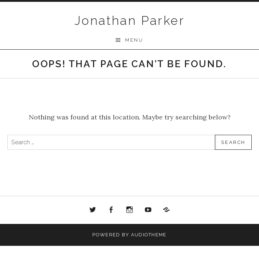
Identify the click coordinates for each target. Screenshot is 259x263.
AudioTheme (149, 234)
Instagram (129, 210)
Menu (134, 40)
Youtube (148, 210)
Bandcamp (166, 210)
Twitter (92, 210)
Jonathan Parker (129, 20)
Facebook (111, 210)
